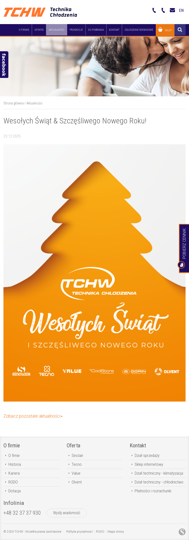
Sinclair (77, 455)
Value (76, 473)
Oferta (73, 445)
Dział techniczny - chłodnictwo (159, 482)
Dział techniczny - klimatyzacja (159, 473)
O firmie (11, 445)
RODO (13, 482)
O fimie (14, 455)
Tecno (77, 464)
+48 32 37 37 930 (22, 513)
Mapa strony (116, 531)
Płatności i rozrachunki (153, 490)
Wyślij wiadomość (66, 513)
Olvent (77, 482)
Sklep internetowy (149, 464)
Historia (14, 464)
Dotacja (14, 490)
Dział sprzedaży (147, 455)
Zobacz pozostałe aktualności (32, 416)
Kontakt (138, 445)
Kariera (14, 473)
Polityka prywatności (79, 531)
